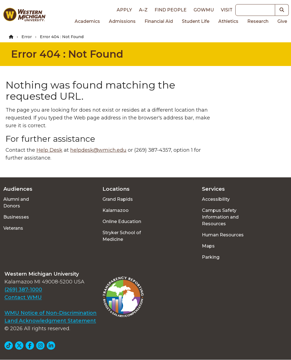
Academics (87, 21)
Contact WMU (23, 297)
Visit (227, 10)
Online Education (121, 221)
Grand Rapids (117, 199)
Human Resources (223, 234)
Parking (210, 257)
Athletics (228, 21)
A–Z (143, 10)
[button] (282, 10)
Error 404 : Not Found (67, 54)
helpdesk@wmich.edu (98, 150)
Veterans (13, 228)
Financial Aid (159, 21)
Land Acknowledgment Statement (50, 321)
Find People (171, 10)
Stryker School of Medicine (121, 236)
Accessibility (216, 199)
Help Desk (49, 150)
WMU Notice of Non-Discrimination (50, 313)
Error (26, 36)
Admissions (122, 21)
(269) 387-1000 (23, 289)
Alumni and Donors (16, 203)
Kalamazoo (115, 210)
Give (282, 21)
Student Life (195, 21)
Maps (208, 246)
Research (257, 21)
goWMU (204, 10)
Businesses (16, 217)
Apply (124, 10)
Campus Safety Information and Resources (220, 217)
